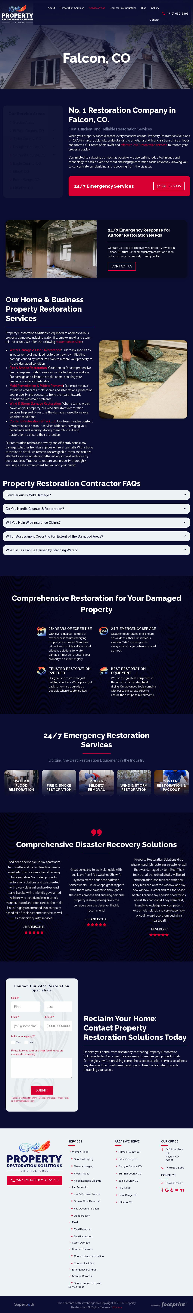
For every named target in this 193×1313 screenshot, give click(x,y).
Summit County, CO (29, 155)
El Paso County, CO (28, 130)
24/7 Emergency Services (35, 1179)
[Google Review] (167, 1189)
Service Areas (23, 122)
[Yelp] (172, 1189)
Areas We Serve (127, 1141)
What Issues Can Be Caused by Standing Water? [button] (42, 550)
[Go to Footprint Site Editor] (169, 1305)
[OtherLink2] (182, 1190)
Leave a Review (172, 1182)
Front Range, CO (26, 179)
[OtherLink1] (176, 1190)
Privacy (117, 1307)
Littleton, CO (23, 187)
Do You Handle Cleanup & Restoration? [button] (35, 508)
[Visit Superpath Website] (24, 1304)
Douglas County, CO (29, 146)
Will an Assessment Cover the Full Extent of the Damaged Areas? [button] (54, 536)
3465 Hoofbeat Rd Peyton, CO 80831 (174, 1154)
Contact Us (121, 266)
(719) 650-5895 (176, 14)
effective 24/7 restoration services (144, 145)
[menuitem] (52, 7)
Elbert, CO (21, 171)
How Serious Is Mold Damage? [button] (28, 495)
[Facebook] (162, 1189)
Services (75, 1141)
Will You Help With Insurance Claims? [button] (33, 522)
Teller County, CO (27, 138)
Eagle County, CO (27, 163)
